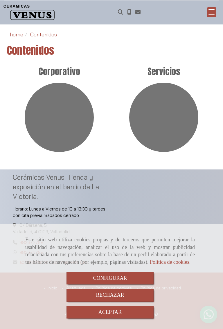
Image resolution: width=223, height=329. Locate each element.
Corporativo (59, 71)
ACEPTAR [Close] (110, 312)
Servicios (164, 71)
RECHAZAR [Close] (110, 295)
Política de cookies (169, 262)
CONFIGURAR (110, 278)
